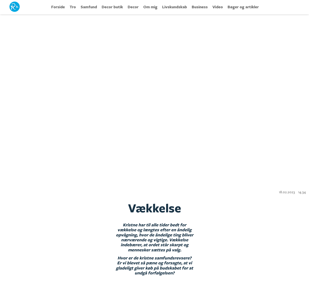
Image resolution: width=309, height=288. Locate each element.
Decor (133, 6)
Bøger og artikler (243, 6)
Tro (73, 6)
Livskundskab (174, 6)
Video (217, 6)
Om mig (150, 6)
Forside (58, 6)
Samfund (89, 6)
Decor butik (112, 6)
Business (200, 6)
